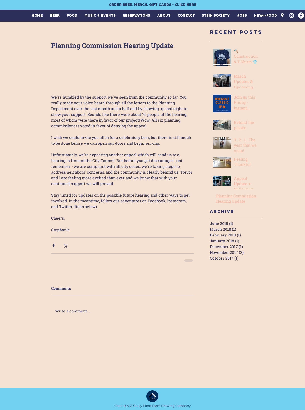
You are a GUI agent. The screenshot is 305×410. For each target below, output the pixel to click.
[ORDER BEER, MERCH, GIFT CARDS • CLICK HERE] (152, 4)
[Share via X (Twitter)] (65, 245)
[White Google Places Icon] (282, 15)
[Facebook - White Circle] (301, 15)
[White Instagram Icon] (292, 15)
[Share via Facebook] (53, 245)
